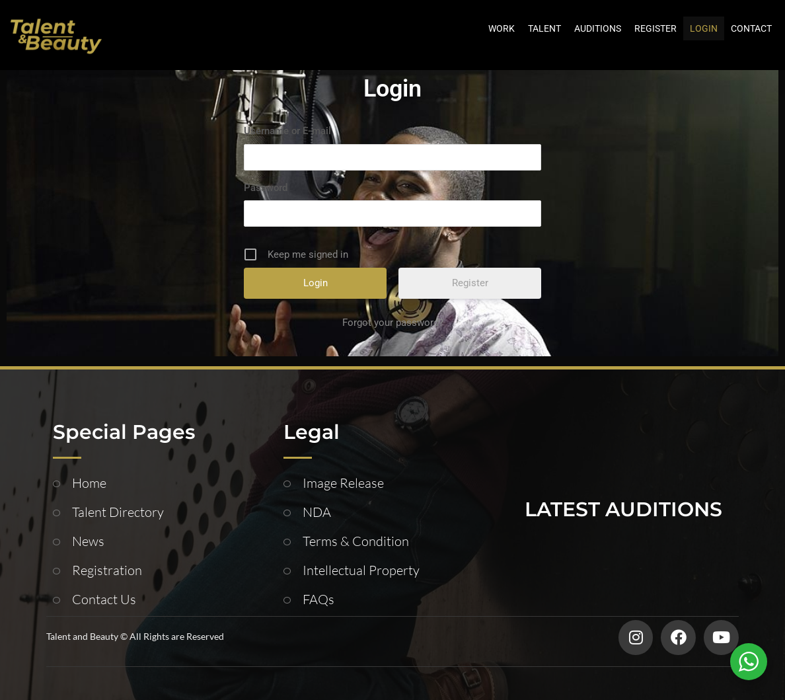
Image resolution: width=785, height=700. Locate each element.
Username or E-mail (287, 131)
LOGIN (704, 28)
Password (265, 188)
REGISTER (655, 28)
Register (470, 283)
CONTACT (751, 28)
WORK (501, 28)
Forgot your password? (392, 323)
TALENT (544, 28)
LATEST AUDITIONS (623, 509)
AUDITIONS (597, 28)
